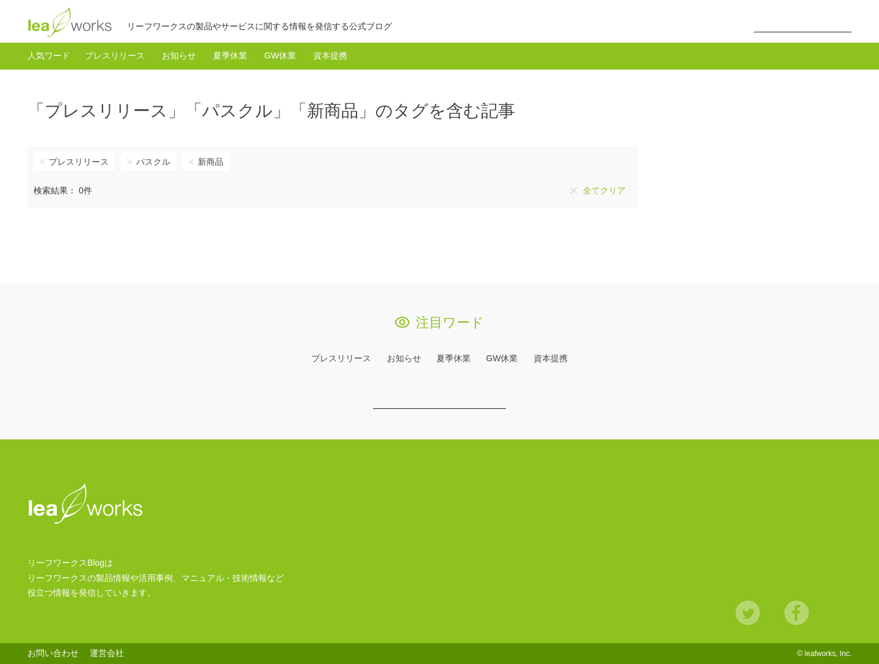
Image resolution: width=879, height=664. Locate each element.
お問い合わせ (53, 653)
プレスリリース (115, 55)
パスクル (153, 162)
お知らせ (179, 55)
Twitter (748, 613)
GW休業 (280, 55)
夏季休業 (230, 55)
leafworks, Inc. (828, 653)
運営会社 (107, 653)
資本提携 (330, 55)
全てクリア (604, 190)
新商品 (210, 162)
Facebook (796, 613)
